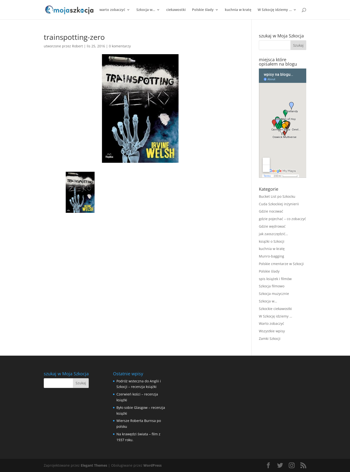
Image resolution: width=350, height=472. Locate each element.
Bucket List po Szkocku (277, 196)
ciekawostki (176, 10)
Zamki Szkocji (269, 338)
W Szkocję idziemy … (275, 10)
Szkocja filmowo (271, 286)
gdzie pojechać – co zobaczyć (282, 218)
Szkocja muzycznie (274, 293)
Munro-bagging (271, 256)
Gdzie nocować (271, 211)
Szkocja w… (145, 10)
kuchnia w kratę (238, 10)
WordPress (152, 465)
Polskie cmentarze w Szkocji (281, 263)
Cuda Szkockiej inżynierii (279, 204)
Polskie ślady (203, 10)
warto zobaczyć (112, 10)
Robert (77, 46)
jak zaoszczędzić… (273, 234)
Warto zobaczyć (271, 323)
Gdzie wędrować (272, 226)
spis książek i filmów (275, 278)
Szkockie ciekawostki (275, 308)
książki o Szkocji (271, 241)
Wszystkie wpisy (272, 331)
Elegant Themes (94, 465)
